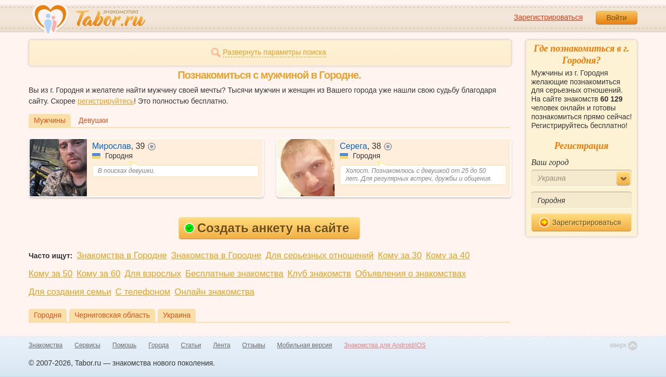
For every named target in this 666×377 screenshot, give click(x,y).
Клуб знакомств (319, 274)
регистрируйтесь (106, 101)
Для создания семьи (70, 292)
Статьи (191, 345)
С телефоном (143, 292)
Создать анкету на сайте (266, 228)
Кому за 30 (399, 255)
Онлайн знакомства (214, 292)
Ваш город (550, 162)
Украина (176, 315)
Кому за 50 (50, 274)
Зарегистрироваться (548, 17)
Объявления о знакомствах (410, 274)
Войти (616, 18)
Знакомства (45, 345)
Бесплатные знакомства (234, 274)
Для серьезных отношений (319, 255)
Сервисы (87, 345)
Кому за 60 (98, 274)
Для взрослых (153, 274)
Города (158, 345)
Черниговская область (112, 315)
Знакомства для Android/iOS (385, 345)
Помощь (124, 345)
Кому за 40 (447, 255)
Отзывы (253, 345)
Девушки (93, 120)
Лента (221, 345)
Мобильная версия (304, 345)
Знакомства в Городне (121, 255)
